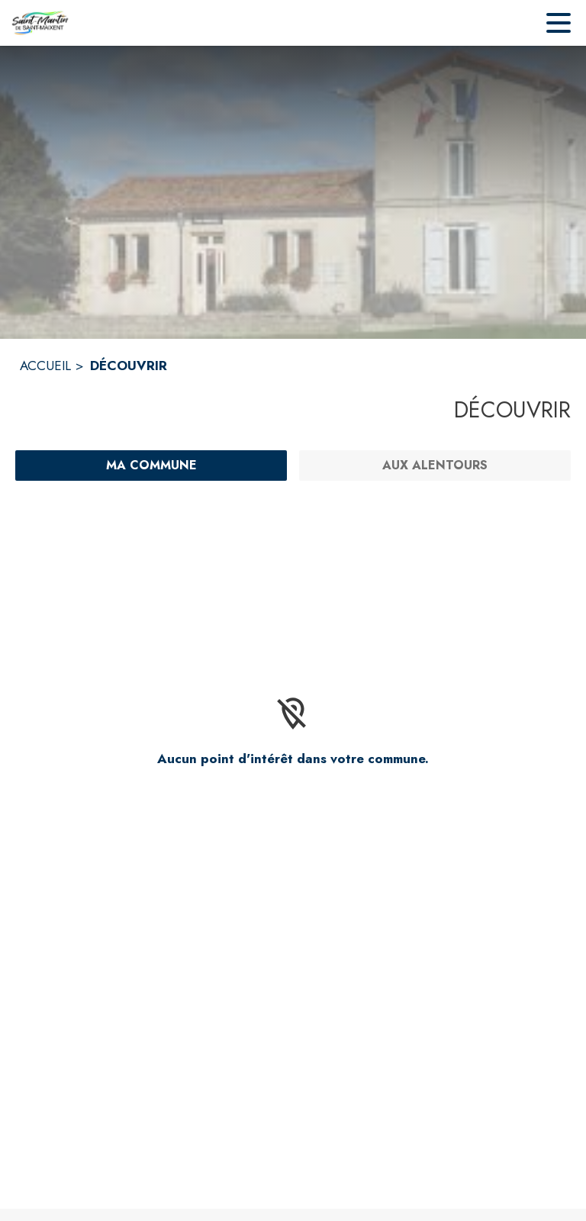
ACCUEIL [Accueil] (45, 365)
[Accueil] (40, 23)
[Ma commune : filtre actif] (151, 465)
